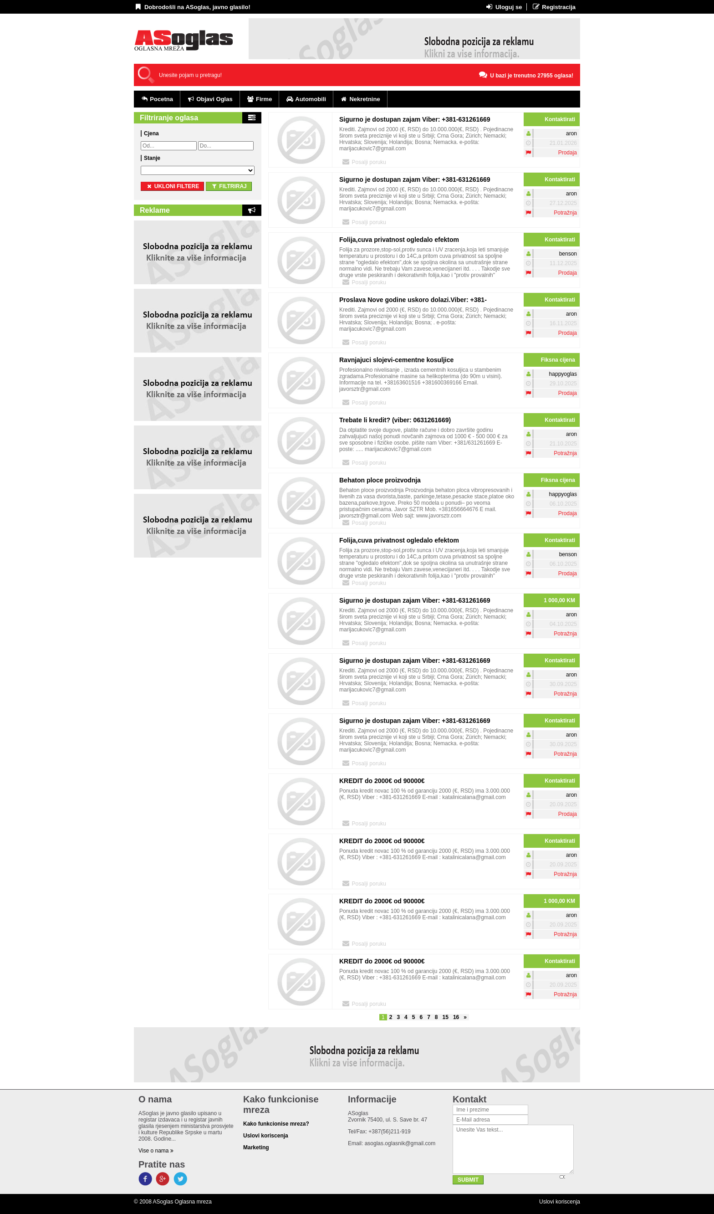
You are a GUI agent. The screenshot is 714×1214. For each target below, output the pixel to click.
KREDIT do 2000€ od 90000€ (382, 780)
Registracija (553, 6)
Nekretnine (360, 99)
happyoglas (563, 374)
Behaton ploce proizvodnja (380, 480)
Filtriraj (229, 186)
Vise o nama (155, 1150)
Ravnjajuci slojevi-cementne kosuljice (396, 360)
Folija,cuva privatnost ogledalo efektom (399, 239)
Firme (259, 99)
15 (446, 1017)
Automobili (306, 99)
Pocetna (157, 99)
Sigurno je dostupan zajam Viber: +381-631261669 (414, 119)
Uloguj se (503, 6)
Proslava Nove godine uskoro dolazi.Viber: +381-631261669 (413, 301)
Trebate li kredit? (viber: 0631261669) (395, 420)
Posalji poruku (364, 161)
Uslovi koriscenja (559, 1202)
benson (568, 254)
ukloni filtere (172, 186)
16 (456, 1017)
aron (571, 133)
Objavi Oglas (210, 99)
